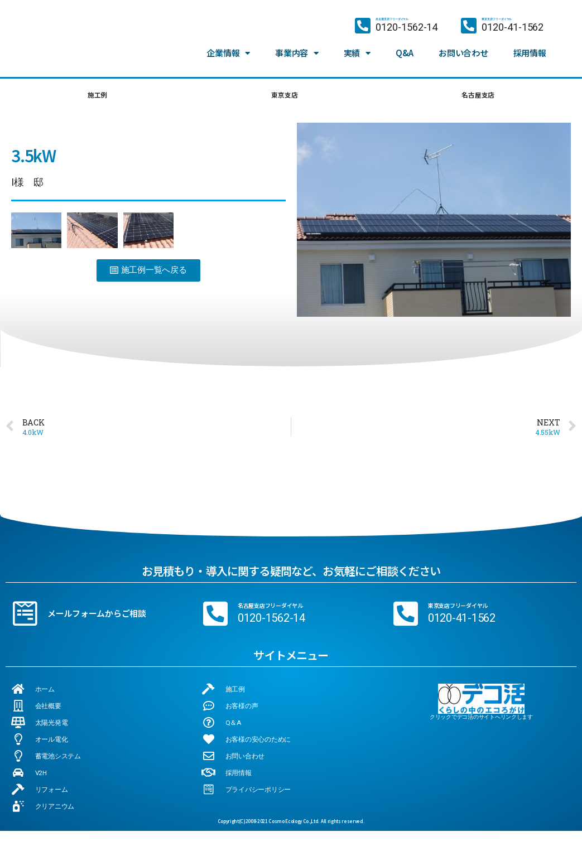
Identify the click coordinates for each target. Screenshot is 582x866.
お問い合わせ (463, 43)
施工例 (96, 97)
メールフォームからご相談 (96, 617)
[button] (148, 274)
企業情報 (228, 43)
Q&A (404, 43)
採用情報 (529, 43)
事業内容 (297, 43)
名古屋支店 (477, 97)
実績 (357, 43)
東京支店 (282, 97)
